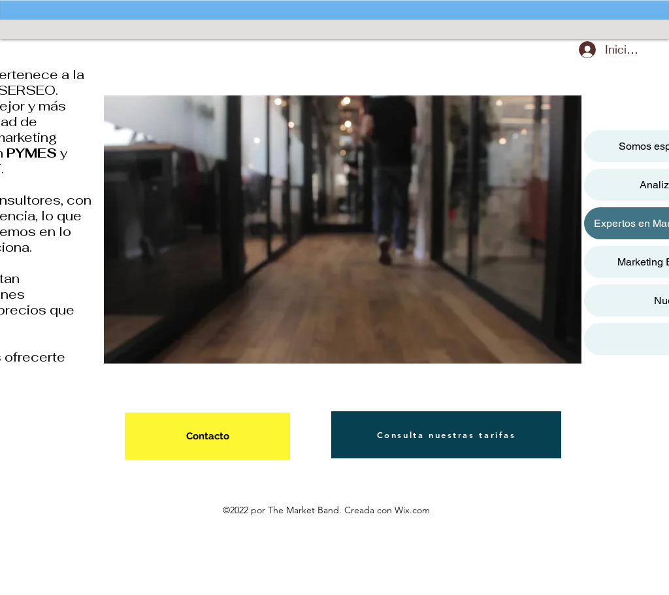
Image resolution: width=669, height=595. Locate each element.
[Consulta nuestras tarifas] (446, 434)
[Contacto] (207, 436)
